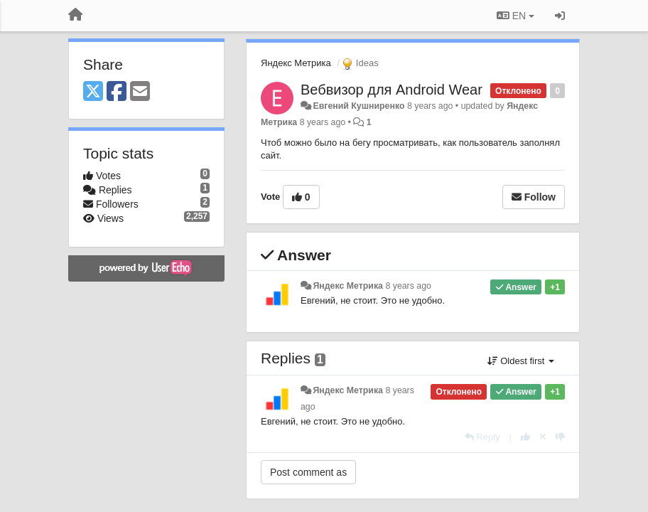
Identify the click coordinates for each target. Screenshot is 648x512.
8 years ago (408, 286)
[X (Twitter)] (93, 92)
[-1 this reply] (560, 437)
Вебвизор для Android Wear (391, 89)
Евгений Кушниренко (358, 106)
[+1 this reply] (525, 437)
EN (515, 15)
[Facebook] (116, 92)
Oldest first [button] (520, 361)
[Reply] (482, 437)
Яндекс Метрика (296, 63)
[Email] (140, 92)
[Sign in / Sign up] (560, 16)
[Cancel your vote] (542, 437)
